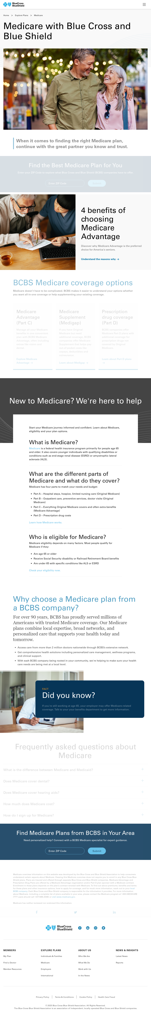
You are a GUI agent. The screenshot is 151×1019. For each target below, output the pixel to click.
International (47, 978)
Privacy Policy (42, 999)
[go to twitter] (103, 930)
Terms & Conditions (64, 999)
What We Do (84, 965)
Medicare (34, 451)
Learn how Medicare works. (45, 525)
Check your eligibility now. (45, 572)
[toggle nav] (144, 4)
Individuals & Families (51, 958)
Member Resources (12, 971)
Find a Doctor (9, 965)
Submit (97, 853)
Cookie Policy (85, 999)
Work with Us (84, 971)
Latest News (122, 958)
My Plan (7, 958)
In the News (84, 978)
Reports (119, 965)
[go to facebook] (80, 930)
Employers (46, 971)
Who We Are (84, 958)
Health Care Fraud (106, 999)
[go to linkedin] (87, 930)
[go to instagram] (95, 930)
